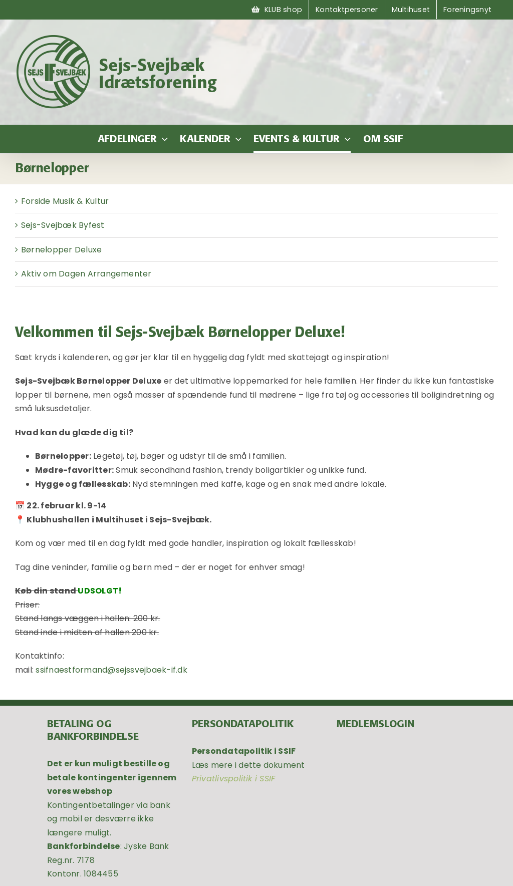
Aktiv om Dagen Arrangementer (86, 273)
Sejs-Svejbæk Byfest (63, 225)
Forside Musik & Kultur (65, 201)
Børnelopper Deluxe (61, 249)
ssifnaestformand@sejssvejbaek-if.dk (111, 670)
